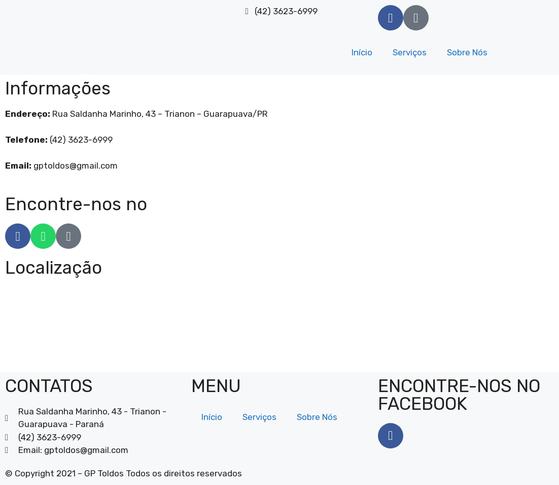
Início (362, 52)
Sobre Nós (467, 52)
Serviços (410, 52)
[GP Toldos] (279, 325)
